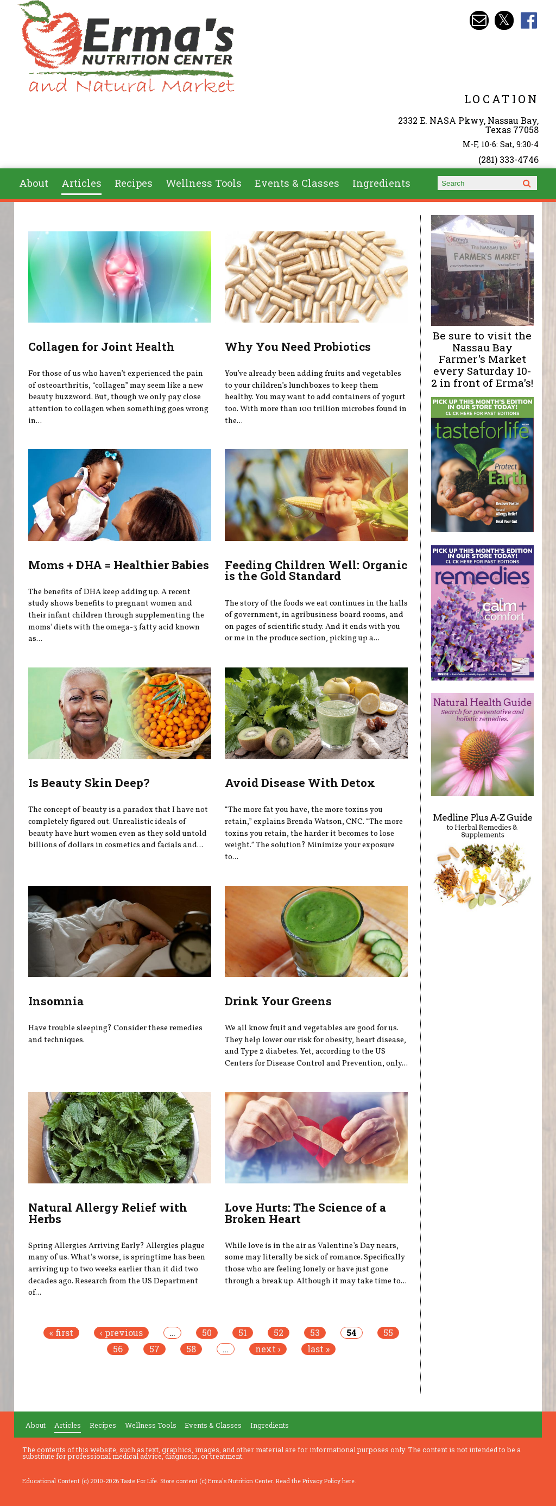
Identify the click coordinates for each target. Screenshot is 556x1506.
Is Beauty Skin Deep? (88, 782)
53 (315, 1332)
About (33, 183)
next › (268, 1349)
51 (242, 1332)
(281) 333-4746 (508, 159)
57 (154, 1349)
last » (318, 1349)
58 (191, 1349)
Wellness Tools (204, 183)
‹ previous (121, 1332)
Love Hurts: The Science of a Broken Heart (305, 1213)
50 (207, 1332)
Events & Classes (297, 183)
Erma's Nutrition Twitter (504, 20)
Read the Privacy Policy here (315, 1481)
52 (278, 1332)
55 (388, 1332)
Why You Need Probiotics (298, 346)
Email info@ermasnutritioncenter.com (479, 20)
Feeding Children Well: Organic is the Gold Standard (316, 570)
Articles (81, 183)
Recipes (134, 183)
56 (118, 1349)
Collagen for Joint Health (101, 346)
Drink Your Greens (278, 1001)
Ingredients (381, 183)
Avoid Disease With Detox (300, 782)
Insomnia (56, 1001)
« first (61, 1332)
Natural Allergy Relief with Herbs (107, 1213)
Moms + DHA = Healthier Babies (118, 564)
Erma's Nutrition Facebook (529, 20)
